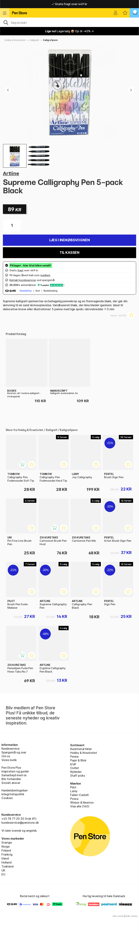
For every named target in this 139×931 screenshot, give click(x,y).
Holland (6, 862)
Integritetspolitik (12, 794)
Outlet (74, 768)
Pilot (73, 787)
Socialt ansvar (10, 783)
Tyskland (7, 866)
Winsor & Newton (81, 802)
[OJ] (69, 22)
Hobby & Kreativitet (15, 40)
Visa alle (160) (79, 806)
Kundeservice (10, 748)
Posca (74, 799)
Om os (5, 756)
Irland (5, 858)
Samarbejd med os (13, 775)
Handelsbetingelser (14, 790)
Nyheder (76, 772)
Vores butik (9, 760)
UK (3, 870)
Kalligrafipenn (50, 40)
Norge (5, 846)
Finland (6, 850)
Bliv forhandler (11, 779)
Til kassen (69, 252)
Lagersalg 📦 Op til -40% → (69, 31)
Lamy (73, 791)
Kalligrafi (34, 40)
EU (3, 874)
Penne (74, 756)
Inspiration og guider (15, 771)
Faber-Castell (79, 795)
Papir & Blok (78, 760)
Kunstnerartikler (81, 749)
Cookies (7, 798)
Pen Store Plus (11, 767)
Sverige (6, 842)
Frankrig (6, 854)
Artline (11, 173)
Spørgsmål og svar (13, 752)
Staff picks (77, 775)
